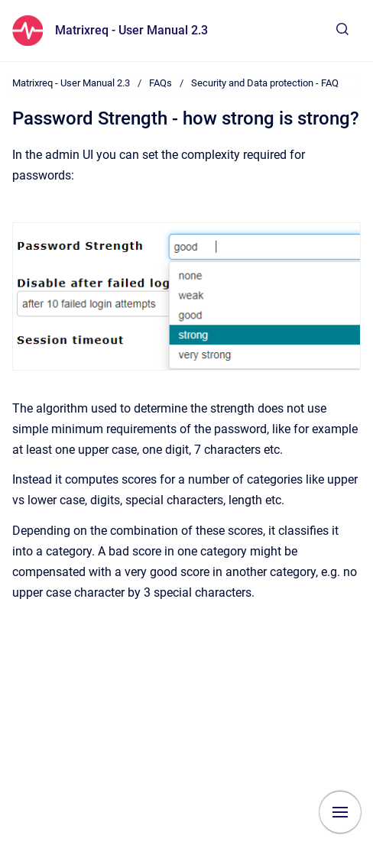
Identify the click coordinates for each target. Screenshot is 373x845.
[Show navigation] (340, 812)
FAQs (160, 83)
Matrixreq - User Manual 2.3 (131, 30)
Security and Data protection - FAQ (265, 83)
